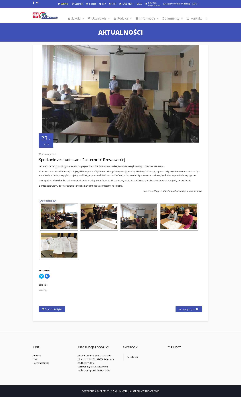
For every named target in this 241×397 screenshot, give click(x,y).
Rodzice (124, 18)
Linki (35, 359)
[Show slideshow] (47, 200)
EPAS (139, 3)
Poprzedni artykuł (53, 309)
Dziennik (79, 3)
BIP (104, 3)
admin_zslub (48, 154)
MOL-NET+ (128, 3)
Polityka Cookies (41, 362)
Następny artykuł (187, 309)
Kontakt (196, 18)
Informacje (149, 18)
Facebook (130, 347)
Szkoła (78, 18)
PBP (114, 3)
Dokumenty (172, 18)
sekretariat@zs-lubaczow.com (93, 366)
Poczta (92, 3)
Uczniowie (101, 18)
